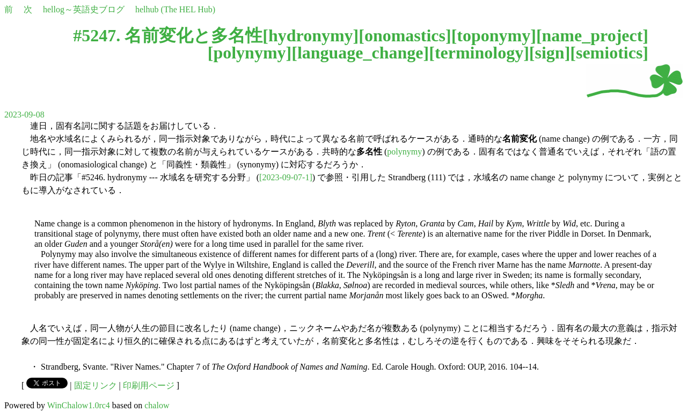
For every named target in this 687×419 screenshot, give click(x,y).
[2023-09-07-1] (285, 177)
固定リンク (95, 385)
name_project (592, 35)
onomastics (404, 35)
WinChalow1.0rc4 (78, 405)
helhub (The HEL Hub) (175, 9)
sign (549, 52)
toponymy (493, 35)
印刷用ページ (148, 385)
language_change (360, 52)
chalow (156, 405)
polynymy (249, 52)
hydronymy (310, 35)
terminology (479, 52)
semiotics (609, 52)
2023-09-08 (24, 114)
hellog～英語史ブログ (84, 9)
